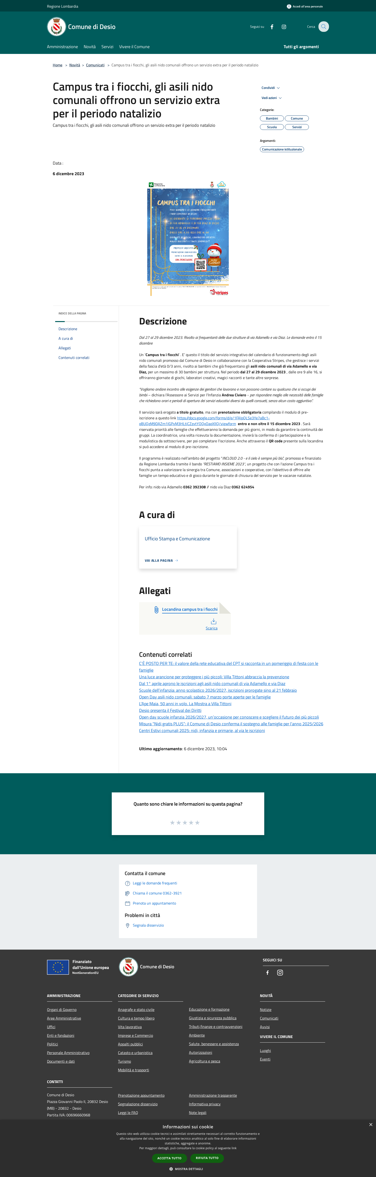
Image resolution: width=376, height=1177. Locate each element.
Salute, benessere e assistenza (214, 1044)
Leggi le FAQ (128, 1112)
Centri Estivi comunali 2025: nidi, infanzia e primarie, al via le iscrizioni (202, 730)
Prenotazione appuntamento (141, 1095)
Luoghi (265, 1050)
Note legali (197, 1112)
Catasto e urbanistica (135, 1053)
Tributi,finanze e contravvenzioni (215, 1026)
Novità (74, 65)
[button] (188, 1168)
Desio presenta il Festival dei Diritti (170, 710)
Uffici (51, 1027)
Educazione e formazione (209, 1009)
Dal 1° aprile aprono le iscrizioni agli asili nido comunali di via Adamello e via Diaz (212, 683)
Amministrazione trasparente (213, 1095)
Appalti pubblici (130, 1044)
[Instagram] (280, 26)
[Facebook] (268, 26)
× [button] (370, 1125)
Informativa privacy (205, 1104)
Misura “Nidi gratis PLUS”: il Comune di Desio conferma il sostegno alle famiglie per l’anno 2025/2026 (231, 724)
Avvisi (265, 1027)
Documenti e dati (61, 1061)
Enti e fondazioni (60, 1035)
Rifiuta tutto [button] (207, 1158)
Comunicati (95, 65)
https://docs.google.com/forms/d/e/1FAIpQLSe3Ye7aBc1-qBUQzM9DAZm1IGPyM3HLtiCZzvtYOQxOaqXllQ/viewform (204, 421)
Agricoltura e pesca (204, 1061)
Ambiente (197, 1035)
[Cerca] (323, 26)
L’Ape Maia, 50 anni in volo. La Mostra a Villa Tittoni (185, 703)
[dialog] (188, 1148)
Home (57, 65)
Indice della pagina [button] (72, 313)
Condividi (271, 88)
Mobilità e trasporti (133, 1070)
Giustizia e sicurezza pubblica (212, 1018)
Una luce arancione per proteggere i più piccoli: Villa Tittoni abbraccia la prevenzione (214, 677)
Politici (52, 1044)
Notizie (265, 1009)
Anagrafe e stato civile (136, 1009)
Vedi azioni (272, 98)
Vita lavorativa (130, 1027)
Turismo (124, 1061)
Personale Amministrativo (68, 1053)
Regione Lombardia (62, 6)
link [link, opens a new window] (234, 1148)
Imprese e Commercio (135, 1035)
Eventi (265, 1059)
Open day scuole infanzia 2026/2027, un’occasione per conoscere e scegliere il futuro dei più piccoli (229, 717)
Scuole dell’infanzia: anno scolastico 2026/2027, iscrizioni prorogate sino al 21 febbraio (218, 690)
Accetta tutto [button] (170, 1158)
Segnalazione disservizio (138, 1104)
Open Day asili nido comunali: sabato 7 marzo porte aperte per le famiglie (205, 697)
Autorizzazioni (200, 1052)
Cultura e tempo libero (136, 1018)
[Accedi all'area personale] (305, 6)
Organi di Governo (61, 1009)
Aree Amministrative (64, 1018)
